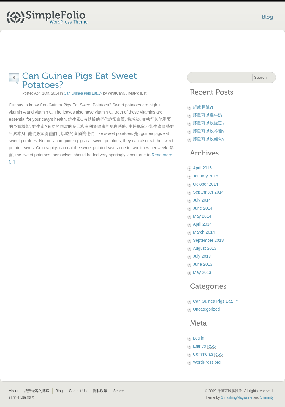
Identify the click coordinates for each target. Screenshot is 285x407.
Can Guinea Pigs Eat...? (83, 93)
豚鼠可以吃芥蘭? (208, 131)
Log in (198, 338)
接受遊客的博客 (36, 391)
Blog (59, 391)
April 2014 (202, 224)
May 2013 (202, 272)
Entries (204, 346)
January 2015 (205, 176)
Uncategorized (206, 309)
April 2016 (202, 168)
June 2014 (202, 208)
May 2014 (202, 216)
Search (119, 391)
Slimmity (266, 397)
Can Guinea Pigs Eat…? (215, 301)
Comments (208, 354)
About (13, 391)
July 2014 (202, 200)
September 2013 (208, 240)
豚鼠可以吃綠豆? (208, 123)
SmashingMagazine (236, 397)
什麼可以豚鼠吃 (21, 397)
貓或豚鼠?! (203, 107)
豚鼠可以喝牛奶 (207, 115)
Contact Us (77, 391)
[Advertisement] (142, 52)
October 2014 (205, 184)
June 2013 (202, 264)
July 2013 (202, 256)
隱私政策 (100, 391)
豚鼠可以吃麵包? (208, 139)
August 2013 (204, 248)
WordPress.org (207, 362)
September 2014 (208, 192)
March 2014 (204, 232)
